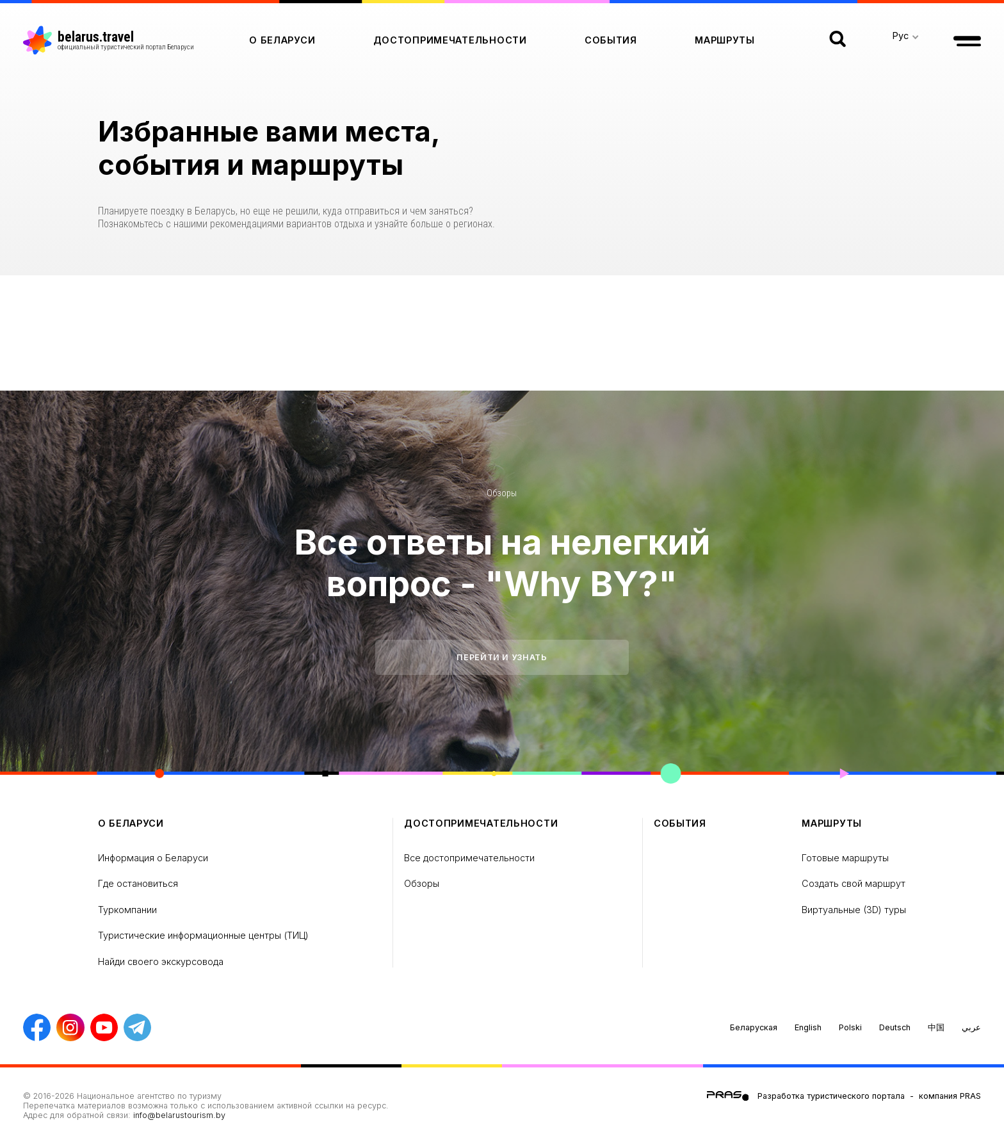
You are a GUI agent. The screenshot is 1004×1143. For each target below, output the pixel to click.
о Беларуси (282, 40)
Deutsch (895, 1027)
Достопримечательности (450, 40)
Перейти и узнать (502, 657)
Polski (850, 1027)
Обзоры (502, 493)
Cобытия (611, 40)
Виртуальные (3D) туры (854, 909)
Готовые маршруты (845, 857)
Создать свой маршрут (853, 883)
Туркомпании (127, 909)
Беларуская (753, 1027)
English (808, 1027)
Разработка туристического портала (831, 1096)
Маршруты (725, 40)
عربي (971, 1027)
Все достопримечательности (469, 857)
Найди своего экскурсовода (160, 961)
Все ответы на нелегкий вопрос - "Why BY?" (502, 562)
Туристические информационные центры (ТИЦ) (203, 935)
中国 (936, 1027)
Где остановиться (138, 883)
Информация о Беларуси (153, 857)
